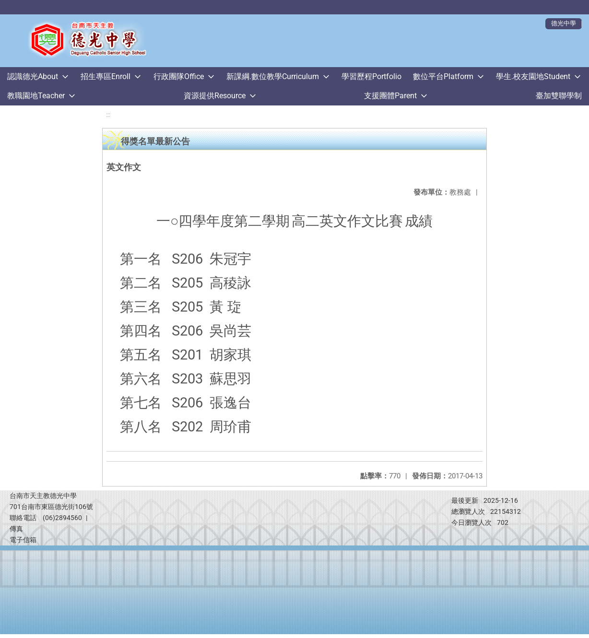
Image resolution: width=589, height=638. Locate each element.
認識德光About (32, 76)
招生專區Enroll (105, 76)
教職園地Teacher (36, 95)
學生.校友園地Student (533, 76)
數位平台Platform (443, 76)
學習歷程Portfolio (371, 76)
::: (108, 114)
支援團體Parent (390, 95)
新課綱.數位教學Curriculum (272, 76)
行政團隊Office (178, 76)
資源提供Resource (215, 95)
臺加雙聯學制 (559, 95)
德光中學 (563, 23)
